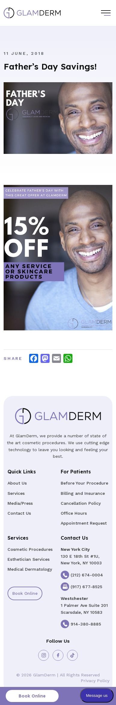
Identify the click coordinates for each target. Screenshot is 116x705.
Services (16, 493)
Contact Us (19, 513)
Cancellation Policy (81, 503)
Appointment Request (84, 523)
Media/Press (20, 503)
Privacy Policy (95, 680)
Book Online (25, 593)
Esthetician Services (29, 559)
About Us (17, 483)
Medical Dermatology (30, 569)
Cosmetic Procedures (30, 549)
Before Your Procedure (84, 483)
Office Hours (74, 513)
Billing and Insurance (83, 493)
